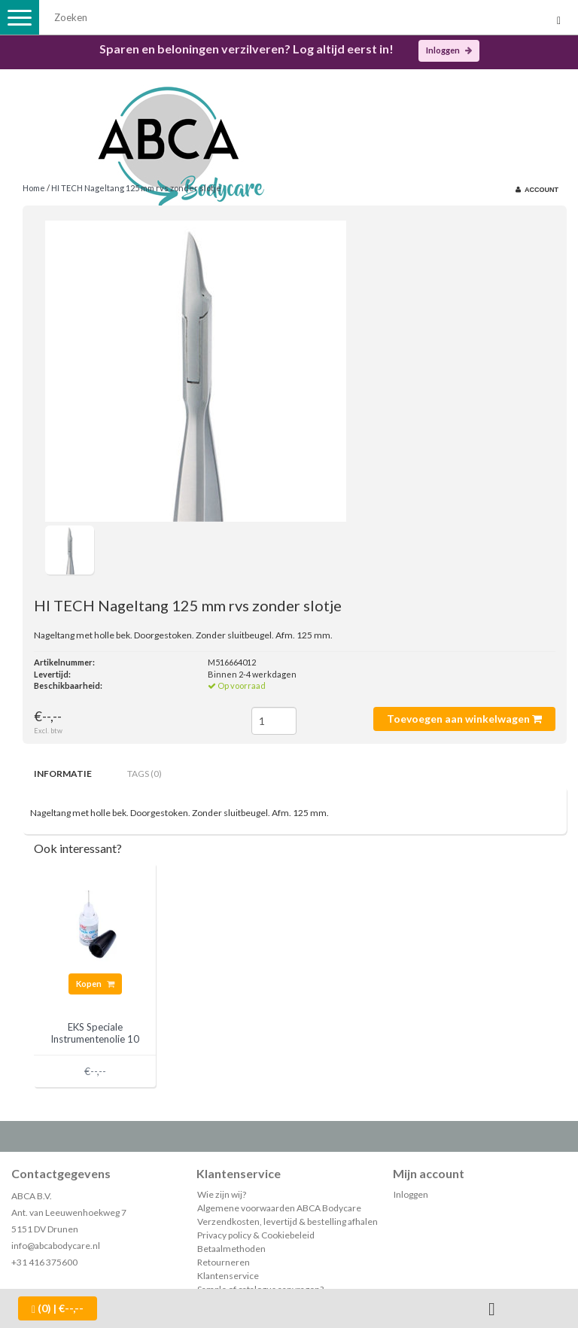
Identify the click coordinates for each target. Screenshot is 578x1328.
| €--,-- (58, 1308)
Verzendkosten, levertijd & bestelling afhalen (287, 1221)
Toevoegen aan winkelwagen (464, 718)
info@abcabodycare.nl (55, 1245)
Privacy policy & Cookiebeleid (256, 1235)
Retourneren (223, 1262)
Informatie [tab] (63, 773)
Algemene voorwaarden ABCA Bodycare (279, 1208)
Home (34, 188)
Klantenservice (228, 1275)
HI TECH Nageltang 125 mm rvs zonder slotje (136, 188)
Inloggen (449, 50)
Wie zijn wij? (221, 1194)
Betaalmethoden (231, 1248)
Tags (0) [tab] (144, 773)
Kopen (95, 983)
